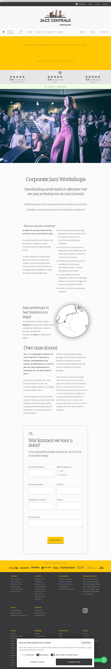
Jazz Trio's (38, 577)
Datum (60, 484)
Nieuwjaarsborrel (16, 664)
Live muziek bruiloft (16, 640)
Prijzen (92, 32)
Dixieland (38, 608)
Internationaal (63, 632)
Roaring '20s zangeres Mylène (91, 593)
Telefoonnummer (37, 500)
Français (105, 4)
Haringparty (14, 656)
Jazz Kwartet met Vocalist (66, 590)
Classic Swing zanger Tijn (90, 580)
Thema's (13, 632)
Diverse (13, 608)
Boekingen (38, 632)
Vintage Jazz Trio (40, 580)
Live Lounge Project (88, 595)
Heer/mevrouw (64, 467)
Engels (60, 635)
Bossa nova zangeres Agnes (91, 590)
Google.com (93, 82)
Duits (60, 637)
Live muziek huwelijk (17, 637)
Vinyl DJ (21, 32)
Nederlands (82, 4)
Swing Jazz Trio (39, 583)
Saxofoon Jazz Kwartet (65, 580)
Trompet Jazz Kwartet (65, 583)
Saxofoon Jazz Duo (16, 585)
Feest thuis (14, 654)
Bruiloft (29, 32)
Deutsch (97, 4)
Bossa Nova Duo (16, 593)
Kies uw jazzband (10, 32)
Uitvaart (60, 32)
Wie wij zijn (86, 637)
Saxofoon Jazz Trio (40, 588)
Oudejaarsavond (16, 661)
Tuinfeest (13, 651)
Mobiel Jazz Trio (39, 595)
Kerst (12, 659)
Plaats (60, 500)
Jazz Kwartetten (64, 577)
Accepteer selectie (37, 662)
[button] (40, 32)
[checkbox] (26, 655)
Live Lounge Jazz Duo (17, 590)
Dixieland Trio (39, 600)
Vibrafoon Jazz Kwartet (65, 585)
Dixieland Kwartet (64, 588)
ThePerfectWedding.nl (18, 82)
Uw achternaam (36, 467)
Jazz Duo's (14, 577)
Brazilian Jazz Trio (40, 593)
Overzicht (86, 643)
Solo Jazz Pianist (16, 612)
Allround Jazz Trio (40, 585)
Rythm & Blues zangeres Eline (91, 588)
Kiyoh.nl (55, 82)
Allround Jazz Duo (16, 580)
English (90, 4)
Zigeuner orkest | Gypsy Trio (19, 616)
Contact (85, 632)
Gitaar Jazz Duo (15, 583)
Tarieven (37, 635)
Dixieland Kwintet (40, 616)
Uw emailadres (35, 484)
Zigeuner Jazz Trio (40, 597)
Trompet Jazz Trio (40, 590)
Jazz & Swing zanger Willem (91, 583)
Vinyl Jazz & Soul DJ (16, 614)
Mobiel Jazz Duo (15, 588)
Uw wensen (34, 517)
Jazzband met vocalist (90, 577)
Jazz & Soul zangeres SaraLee (91, 585)
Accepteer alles (74, 662)
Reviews (83, 32)
